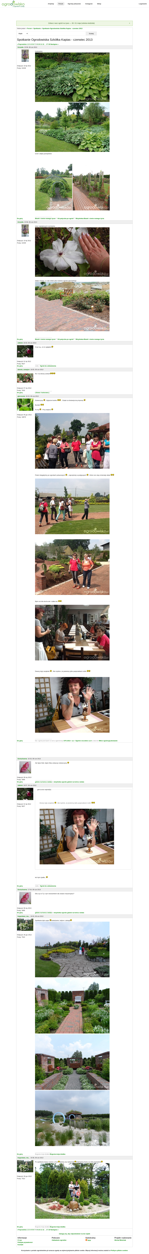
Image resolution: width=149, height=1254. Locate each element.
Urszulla (21, 47)
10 (39, 44)
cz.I (73, 741)
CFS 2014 (67, 741)
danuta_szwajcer (24, 369)
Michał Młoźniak (120, 1240)
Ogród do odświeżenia (48, 366)
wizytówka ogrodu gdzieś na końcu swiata (69, 782)
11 (41, 44)
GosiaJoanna (22, 759)
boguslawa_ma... (24, 916)
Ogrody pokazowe (74, 4)
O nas (20, 1240)
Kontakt (20, 1245)
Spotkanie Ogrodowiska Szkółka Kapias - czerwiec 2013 (62, 28)
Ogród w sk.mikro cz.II (83, 741)
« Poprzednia (21, 44)
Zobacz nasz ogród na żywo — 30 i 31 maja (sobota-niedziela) (71, 23)
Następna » (54, 44)
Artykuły (51, 4)
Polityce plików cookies (119, 1250)
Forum (60, 4)
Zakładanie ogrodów (59, 1240)
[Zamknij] (130, 23)
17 (47, 44)
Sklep (99, 4)
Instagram (89, 4)
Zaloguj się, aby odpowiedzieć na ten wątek (74, 1234)
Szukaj (91, 33)
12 (43, 44)
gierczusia (21, 396)
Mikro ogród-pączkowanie (108, 741)
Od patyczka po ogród (65, 218)
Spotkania (37, 28)
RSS (88, 1240)
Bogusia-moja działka (57, 1154)
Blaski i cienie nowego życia (45, 218)
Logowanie (143, 4)
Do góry (20, 218)
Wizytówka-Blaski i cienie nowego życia (90, 218)
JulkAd (20, 343)
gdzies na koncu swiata (43, 782)
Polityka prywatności (25, 1242)
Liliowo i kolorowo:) (42, 392)
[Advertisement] (74, 14)
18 (49, 44)
